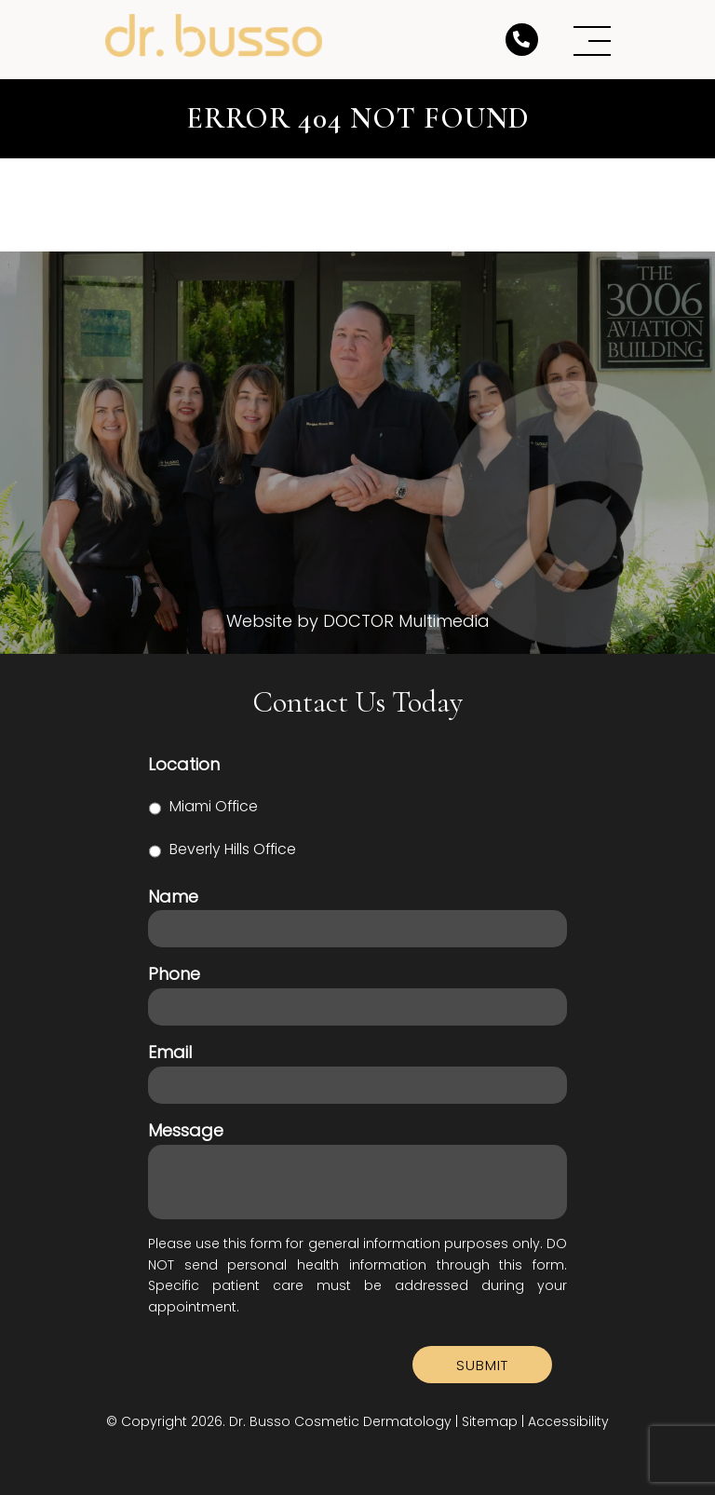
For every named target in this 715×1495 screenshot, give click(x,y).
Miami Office (213, 806)
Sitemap (490, 1421)
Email (170, 1052)
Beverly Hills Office (232, 849)
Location (184, 764)
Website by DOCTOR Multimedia (358, 621)
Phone (174, 974)
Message (185, 1130)
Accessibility (568, 1421)
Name (173, 896)
